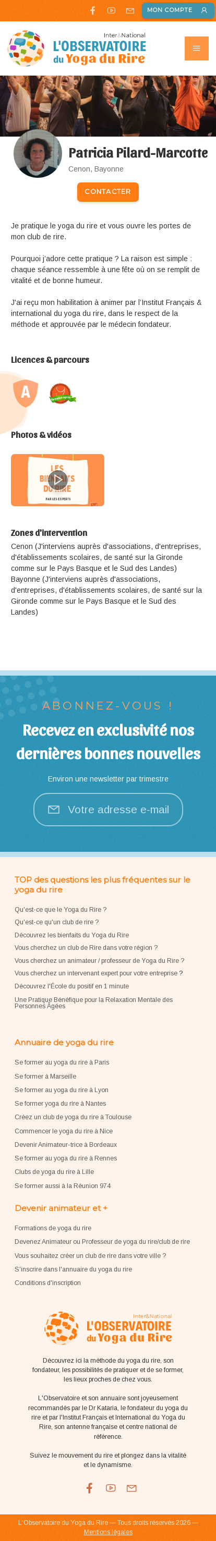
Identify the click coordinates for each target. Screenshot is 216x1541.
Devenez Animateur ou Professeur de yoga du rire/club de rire (102, 1241)
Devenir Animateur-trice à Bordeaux (66, 1144)
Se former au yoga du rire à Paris (62, 1062)
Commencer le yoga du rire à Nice (64, 1131)
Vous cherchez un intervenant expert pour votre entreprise (97, 973)
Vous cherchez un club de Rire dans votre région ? (86, 947)
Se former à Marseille (45, 1076)
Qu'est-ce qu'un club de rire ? (57, 922)
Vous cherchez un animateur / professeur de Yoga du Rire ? (99, 960)
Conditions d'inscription (48, 1283)
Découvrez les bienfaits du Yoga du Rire (72, 935)
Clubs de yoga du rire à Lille (54, 1172)
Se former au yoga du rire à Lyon (62, 1090)
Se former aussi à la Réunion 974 (63, 1186)
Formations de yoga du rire (53, 1228)
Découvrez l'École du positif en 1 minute (72, 986)
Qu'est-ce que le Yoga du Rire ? (60, 909)
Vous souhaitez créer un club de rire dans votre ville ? (90, 1255)
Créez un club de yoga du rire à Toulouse (73, 1117)
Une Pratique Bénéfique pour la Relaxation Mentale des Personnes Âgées (94, 1003)
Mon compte (178, 11)
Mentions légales (108, 1532)
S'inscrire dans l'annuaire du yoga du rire (73, 1269)
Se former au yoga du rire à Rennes (66, 1158)
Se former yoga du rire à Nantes (60, 1103)
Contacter (108, 191)
